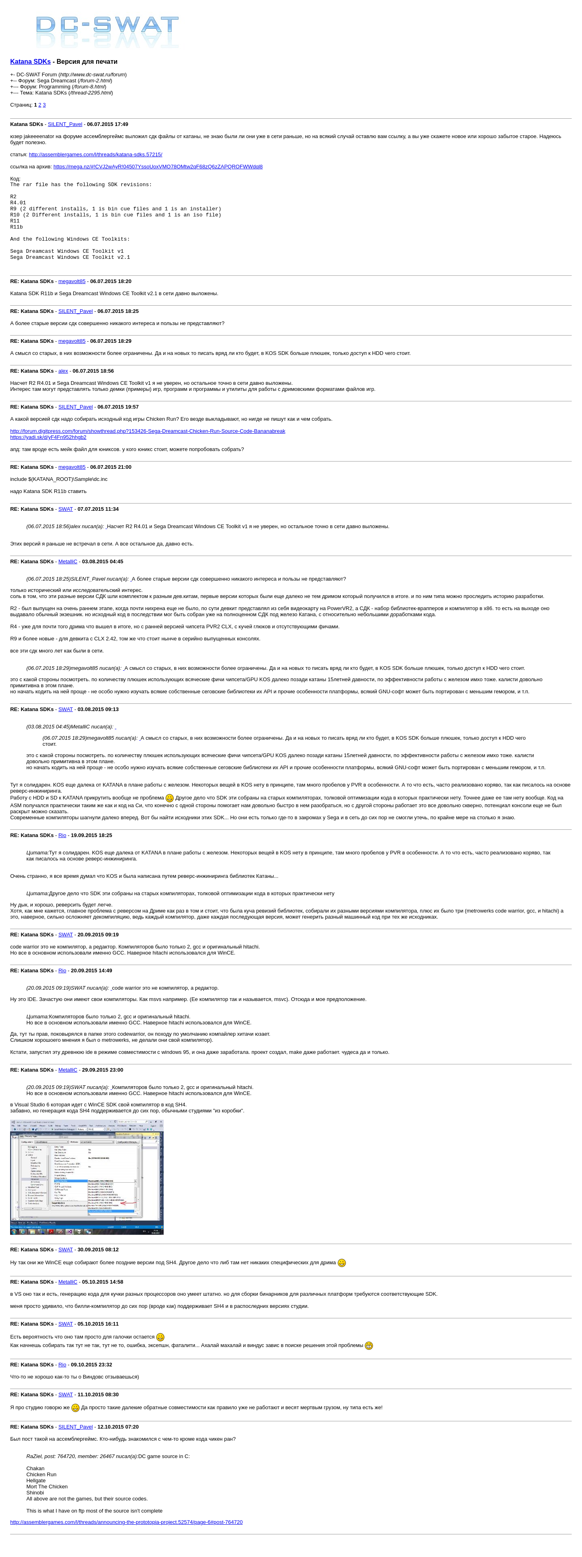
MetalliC (67, 577)
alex (63, 387)
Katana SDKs (30, 61)
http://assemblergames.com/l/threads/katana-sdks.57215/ (95, 154)
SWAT (65, 525)
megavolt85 (71, 297)
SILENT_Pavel (65, 124)
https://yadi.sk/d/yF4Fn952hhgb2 (48, 453)
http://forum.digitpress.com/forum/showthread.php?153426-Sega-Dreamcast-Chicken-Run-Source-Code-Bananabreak (147, 447)
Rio (62, 851)
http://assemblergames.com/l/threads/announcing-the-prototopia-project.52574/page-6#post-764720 (126, 1538)
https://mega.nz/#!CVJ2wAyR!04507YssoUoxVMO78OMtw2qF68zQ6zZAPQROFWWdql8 (158, 167)
